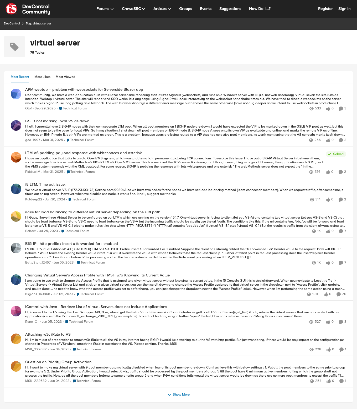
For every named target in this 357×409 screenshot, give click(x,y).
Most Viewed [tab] (65, 77)
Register (325, 8)
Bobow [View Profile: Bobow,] (30, 231)
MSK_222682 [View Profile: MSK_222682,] (36, 349)
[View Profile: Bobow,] (16, 216)
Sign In (344, 8)
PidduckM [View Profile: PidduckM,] (32, 172)
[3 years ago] (47, 231)
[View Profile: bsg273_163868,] (16, 279)
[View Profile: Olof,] (16, 94)
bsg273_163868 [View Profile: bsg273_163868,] (37, 294)
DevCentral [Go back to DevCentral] (12, 24)
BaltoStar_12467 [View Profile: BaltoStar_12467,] (38, 263)
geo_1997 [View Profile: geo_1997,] (32, 140)
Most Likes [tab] (42, 77)
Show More (178, 395)
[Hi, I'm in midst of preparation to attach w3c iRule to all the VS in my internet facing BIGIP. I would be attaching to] (185, 342)
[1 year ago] (52, 140)
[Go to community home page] (28, 9)
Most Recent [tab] (20, 77)
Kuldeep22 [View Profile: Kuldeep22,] (33, 199)
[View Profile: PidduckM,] (16, 157)
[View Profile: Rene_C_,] (16, 311)
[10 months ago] (44, 109)
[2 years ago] (54, 200)
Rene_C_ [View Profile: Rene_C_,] (32, 322)
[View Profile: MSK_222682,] (16, 339)
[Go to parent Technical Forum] (72, 109)
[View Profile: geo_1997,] (16, 125)
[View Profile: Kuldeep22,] (16, 189)
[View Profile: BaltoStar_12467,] (16, 248)
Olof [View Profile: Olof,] (28, 108)
